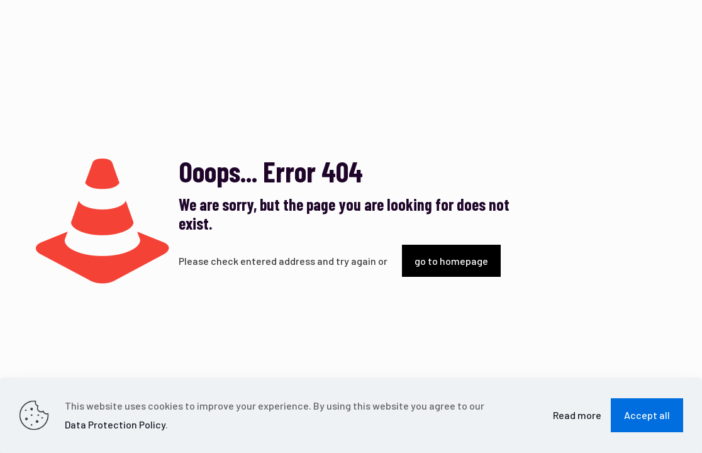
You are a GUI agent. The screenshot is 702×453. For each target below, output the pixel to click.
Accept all (647, 415)
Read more (577, 415)
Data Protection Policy (115, 424)
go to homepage (451, 261)
